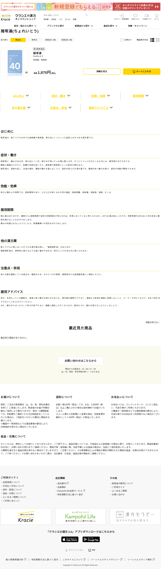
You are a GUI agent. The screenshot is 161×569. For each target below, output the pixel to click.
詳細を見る (101, 71)
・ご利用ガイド (117, 487)
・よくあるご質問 (118, 491)
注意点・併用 (58, 107)
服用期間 (138, 96)
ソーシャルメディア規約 (139, 560)
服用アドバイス (98, 107)
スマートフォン (74, 550)
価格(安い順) (50, 40)
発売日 (34, 40)
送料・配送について (12, 490)
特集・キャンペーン (137, 26)
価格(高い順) (66, 40)
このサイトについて (73, 560)
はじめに (18, 96)
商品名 (18, 40)
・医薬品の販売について (121, 483)
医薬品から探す (84, 26)
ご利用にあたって (11, 501)
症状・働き (59, 96)
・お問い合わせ (117, 494)
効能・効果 (98, 96)
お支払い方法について (13, 486)
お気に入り (135, 17)
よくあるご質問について (14, 497)
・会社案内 (60, 483)
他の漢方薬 (19, 107)
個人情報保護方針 (14, 560)
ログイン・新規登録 (121, 17)
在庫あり (128, 40)
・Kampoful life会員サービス (68, 491)
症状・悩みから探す (25, 26)
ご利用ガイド (147, 17)
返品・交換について (12, 493)
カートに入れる (142, 71)
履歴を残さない (152, 322)
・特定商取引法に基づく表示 (69, 494)
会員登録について (11, 482)
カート (156, 17)
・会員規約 (60, 487)
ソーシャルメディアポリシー (105, 560)
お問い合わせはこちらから (80, 360)
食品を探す (110, 26)
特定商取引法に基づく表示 (44, 560)
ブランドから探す (55, 26)
